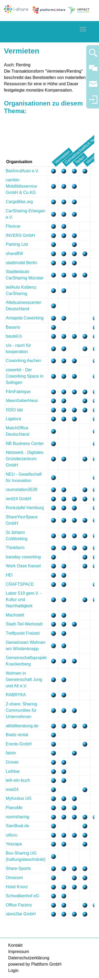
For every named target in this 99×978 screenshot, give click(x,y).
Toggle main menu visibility (83, 28)
